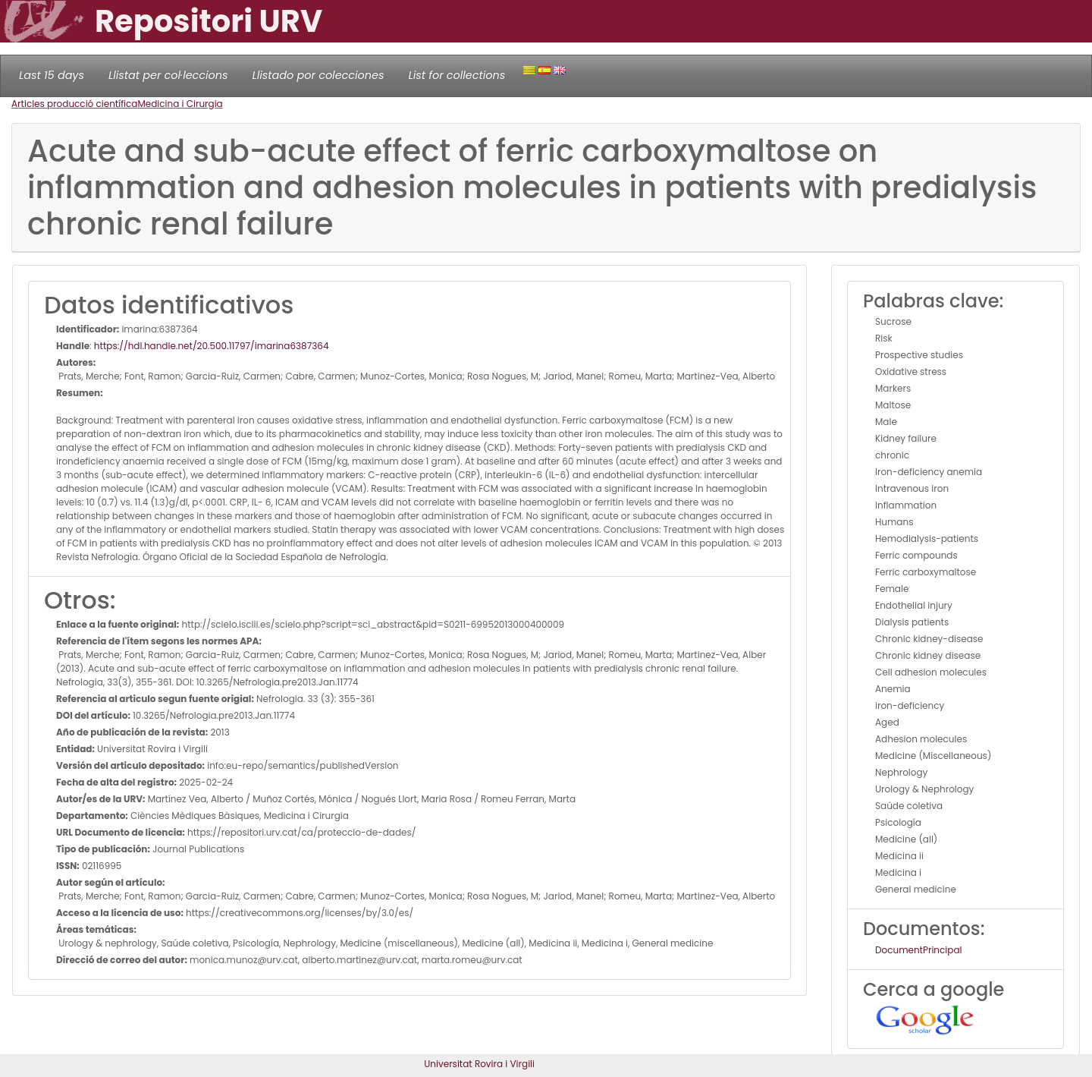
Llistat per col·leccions (168, 75)
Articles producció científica (74, 103)
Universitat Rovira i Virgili (479, 1063)
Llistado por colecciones (318, 75)
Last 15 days (51, 75)
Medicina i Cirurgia (179, 103)
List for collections (456, 75)
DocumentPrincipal (918, 949)
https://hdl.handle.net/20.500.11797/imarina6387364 (211, 345)
